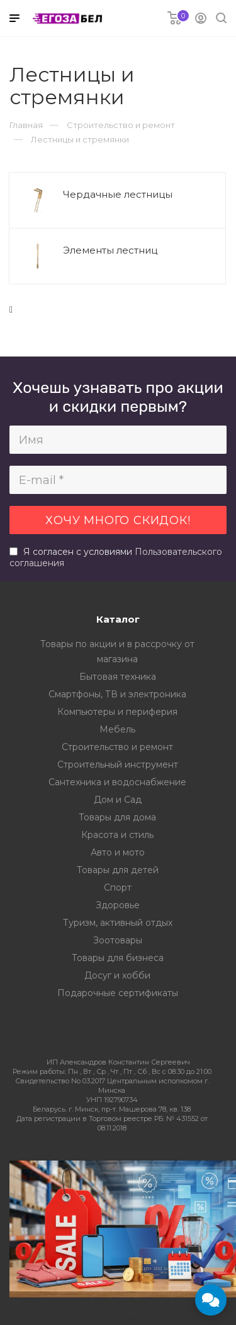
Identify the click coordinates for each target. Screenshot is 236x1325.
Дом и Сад (118, 799)
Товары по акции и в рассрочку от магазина (117, 651)
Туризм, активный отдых (117, 922)
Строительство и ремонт (117, 747)
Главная (26, 125)
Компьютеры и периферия (117, 711)
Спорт (118, 887)
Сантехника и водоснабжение (117, 782)
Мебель (117, 729)
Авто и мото (118, 852)
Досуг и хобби (117, 975)
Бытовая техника (117, 676)
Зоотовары (117, 940)
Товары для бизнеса (118, 957)
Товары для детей (118, 870)
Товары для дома (117, 817)
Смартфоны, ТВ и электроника (117, 694)
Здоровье (118, 905)
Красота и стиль (117, 834)
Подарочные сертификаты (117, 993)
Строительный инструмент (117, 764)
